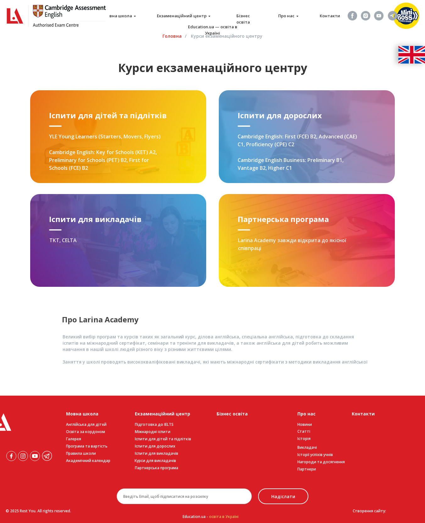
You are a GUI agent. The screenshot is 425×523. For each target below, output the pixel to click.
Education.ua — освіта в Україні (212, 30)
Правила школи (81, 453)
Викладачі (307, 447)
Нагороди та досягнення (321, 462)
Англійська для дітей (86, 424)
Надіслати (283, 496)
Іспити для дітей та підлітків (163, 439)
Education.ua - (211, 516)
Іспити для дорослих (155, 446)
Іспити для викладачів (156, 453)
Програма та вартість (87, 446)
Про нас (286, 16)
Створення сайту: (369, 511)
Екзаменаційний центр (182, 16)
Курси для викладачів (155, 460)
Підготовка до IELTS (154, 424)
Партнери (306, 469)
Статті (303, 431)
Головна (172, 36)
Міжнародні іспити (152, 431)
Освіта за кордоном (85, 431)
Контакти (330, 16)
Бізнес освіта (243, 19)
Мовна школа (117, 16)
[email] (184, 496)
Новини (304, 424)
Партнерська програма (156, 467)
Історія (304, 438)
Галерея (73, 439)
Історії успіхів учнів (315, 454)
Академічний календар (88, 460)
